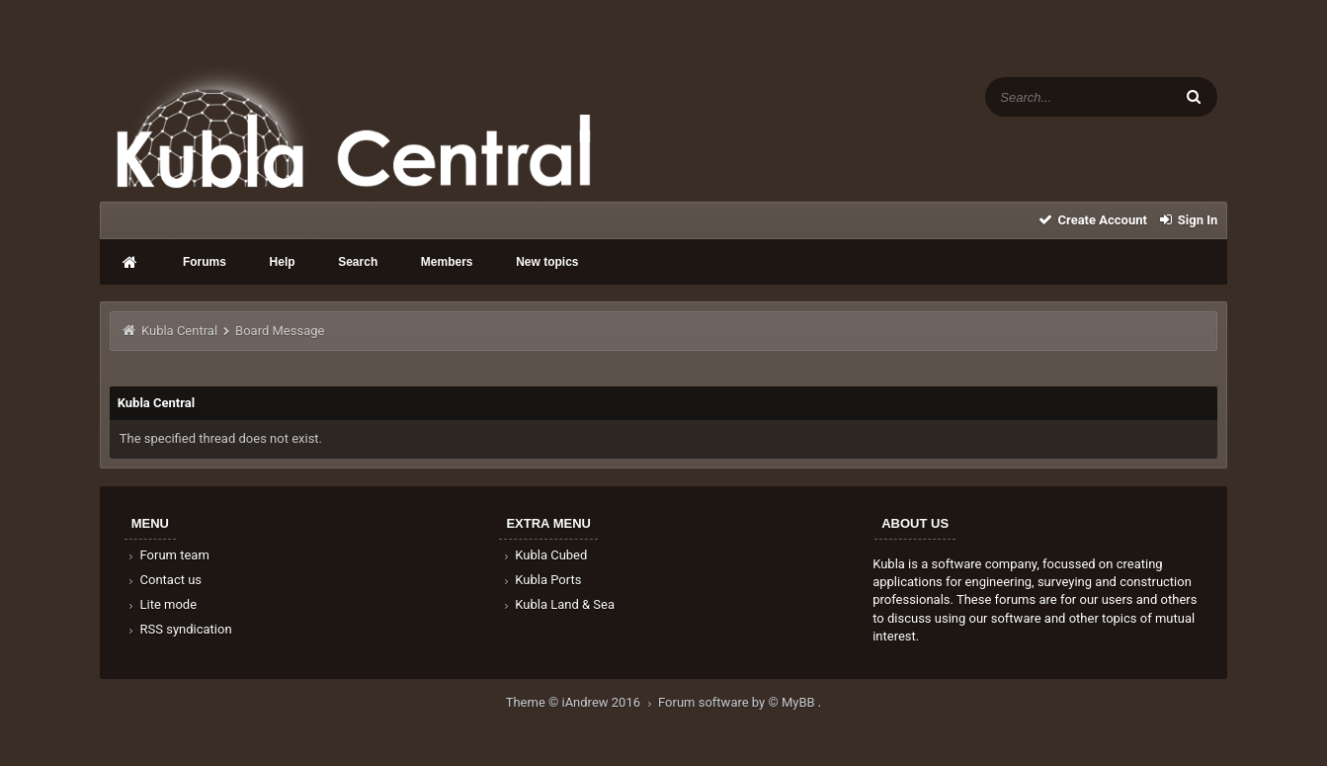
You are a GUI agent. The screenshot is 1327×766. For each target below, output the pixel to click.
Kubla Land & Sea (557, 604)
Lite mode (161, 604)
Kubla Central (179, 330)
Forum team (167, 555)
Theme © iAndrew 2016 (582, 702)
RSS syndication (178, 629)
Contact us (163, 579)
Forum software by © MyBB (738, 702)
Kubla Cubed (543, 555)
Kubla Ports (540, 579)
